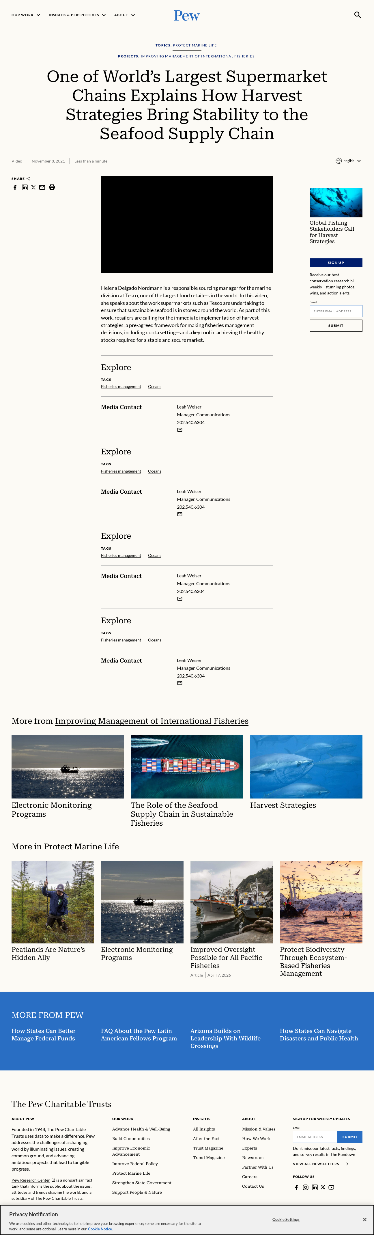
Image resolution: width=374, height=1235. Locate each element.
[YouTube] (331, 1187)
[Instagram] (305, 1187)
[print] (51, 187)
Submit (336, 325)
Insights (202, 1119)
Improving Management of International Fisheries (151, 721)
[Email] (336, 311)
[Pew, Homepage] (187, 15)
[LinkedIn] (314, 1187)
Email (313, 302)
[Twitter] (323, 1187)
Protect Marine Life (81, 846)
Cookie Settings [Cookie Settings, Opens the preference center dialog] (286, 1221)
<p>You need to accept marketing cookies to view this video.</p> (187, 224)
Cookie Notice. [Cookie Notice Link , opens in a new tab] (100, 1231)
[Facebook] (296, 1187)
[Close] (364, 1222)
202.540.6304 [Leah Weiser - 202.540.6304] (191, 422)
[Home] (61, 1104)
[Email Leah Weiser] (180, 430)
